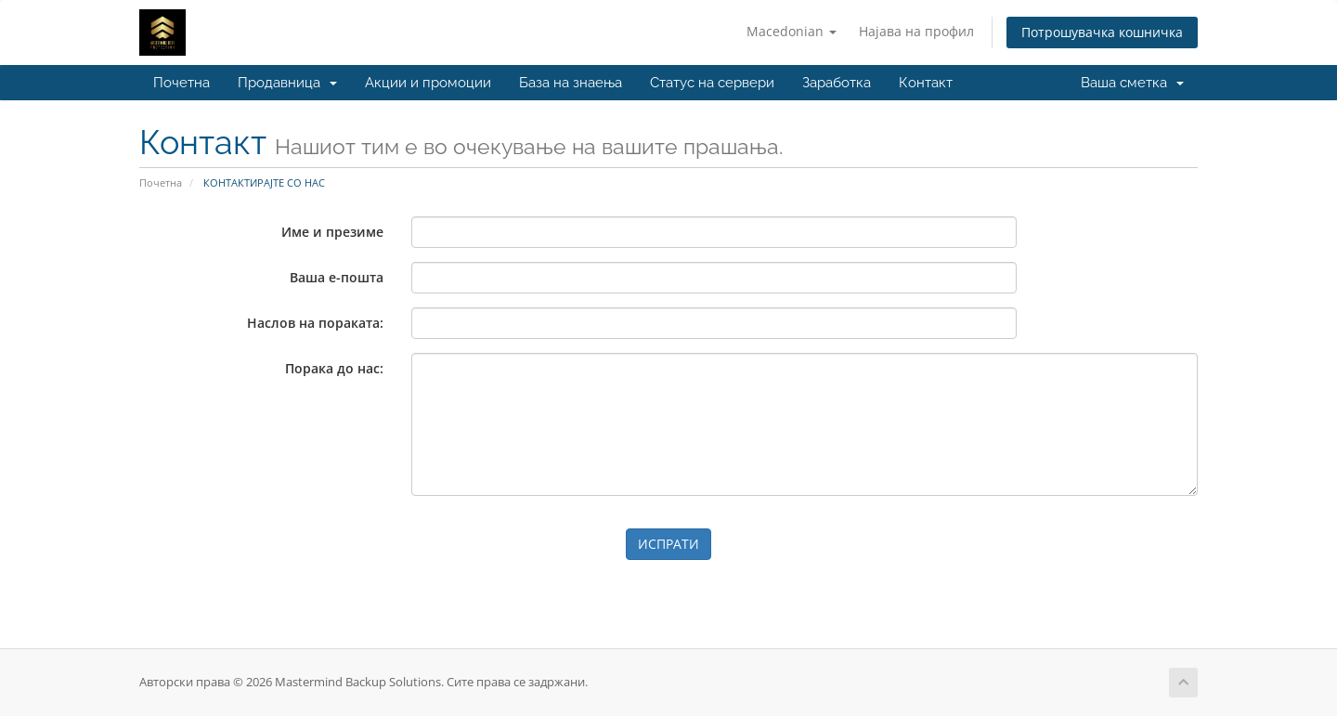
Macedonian (791, 31)
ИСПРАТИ (668, 544)
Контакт (926, 82)
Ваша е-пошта (336, 277)
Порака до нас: (334, 368)
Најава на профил (916, 31)
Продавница (287, 82)
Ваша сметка (1132, 82)
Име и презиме (332, 232)
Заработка (836, 82)
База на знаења (570, 82)
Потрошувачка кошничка (1102, 32)
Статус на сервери (712, 82)
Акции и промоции (428, 82)
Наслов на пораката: (315, 323)
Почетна (181, 82)
